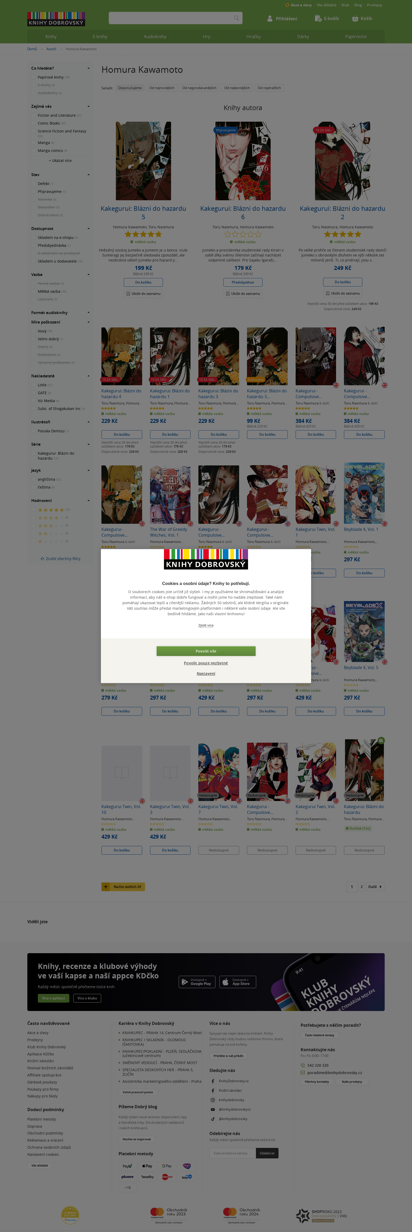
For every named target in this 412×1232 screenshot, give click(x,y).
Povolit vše (206, 651)
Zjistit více (206, 625)
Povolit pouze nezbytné (206, 663)
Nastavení (206, 673)
